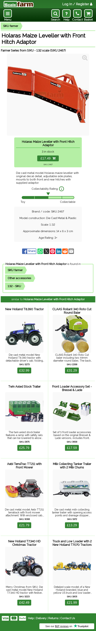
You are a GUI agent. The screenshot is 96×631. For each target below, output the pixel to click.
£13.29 (72, 525)
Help (31, 618)
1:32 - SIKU (14, 286)
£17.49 (48, 158)
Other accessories (19, 278)
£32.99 (24, 370)
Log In (77, 4)
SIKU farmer (10, 26)
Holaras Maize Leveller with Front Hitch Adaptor (36, 264)
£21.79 (24, 525)
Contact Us (67, 618)
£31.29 (72, 370)
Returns (53, 618)
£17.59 (72, 448)
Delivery (41, 618)
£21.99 (72, 602)
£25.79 (24, 448)
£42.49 (24, 602)
